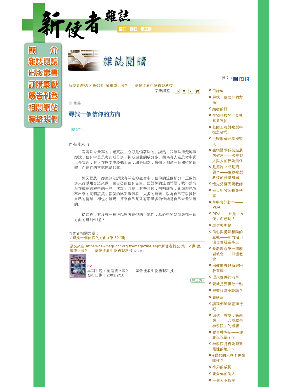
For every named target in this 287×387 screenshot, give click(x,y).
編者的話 (220, 109)
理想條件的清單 (225, 277)
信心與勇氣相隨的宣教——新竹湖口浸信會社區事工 (227, 237)
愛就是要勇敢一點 (227, 284)
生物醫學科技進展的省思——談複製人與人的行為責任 (227, 155)
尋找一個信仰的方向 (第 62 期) (99, 238)
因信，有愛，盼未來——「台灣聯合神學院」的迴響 (227, 320)
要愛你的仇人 (223, 374)
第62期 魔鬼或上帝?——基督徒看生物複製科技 (132, 85)
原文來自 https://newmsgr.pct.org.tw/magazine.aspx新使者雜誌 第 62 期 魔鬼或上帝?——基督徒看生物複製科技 (135, 248)
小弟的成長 (222, 367)
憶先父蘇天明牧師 (227, 184)
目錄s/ (217, 91)
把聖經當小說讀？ (227, 291)
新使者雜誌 (78, 85)
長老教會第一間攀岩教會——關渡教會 (227, 254)
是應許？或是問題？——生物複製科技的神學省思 (227, 172)
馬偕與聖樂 (222, 225)
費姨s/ (217, 297)
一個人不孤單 (223, 380)
